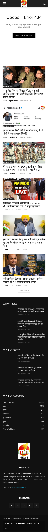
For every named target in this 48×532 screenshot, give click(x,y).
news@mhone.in (19, 487)
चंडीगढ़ (5, 235)
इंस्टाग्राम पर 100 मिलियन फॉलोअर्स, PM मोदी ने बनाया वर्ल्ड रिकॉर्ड (23, 132)
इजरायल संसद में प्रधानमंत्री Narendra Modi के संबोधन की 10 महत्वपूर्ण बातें (21, 205)
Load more (24, 290)
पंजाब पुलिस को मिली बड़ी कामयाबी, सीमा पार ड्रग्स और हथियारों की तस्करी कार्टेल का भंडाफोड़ (31, 336)
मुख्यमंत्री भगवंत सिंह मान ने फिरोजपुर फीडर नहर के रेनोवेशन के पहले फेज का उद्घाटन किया (24, 242)
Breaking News (8, 86)
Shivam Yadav (8, 210)
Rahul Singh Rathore (10, 101)
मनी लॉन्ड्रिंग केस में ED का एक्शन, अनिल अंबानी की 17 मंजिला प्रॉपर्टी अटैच (22, 280)
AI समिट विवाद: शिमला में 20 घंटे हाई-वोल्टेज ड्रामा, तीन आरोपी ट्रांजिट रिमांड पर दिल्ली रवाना (23, 94)
